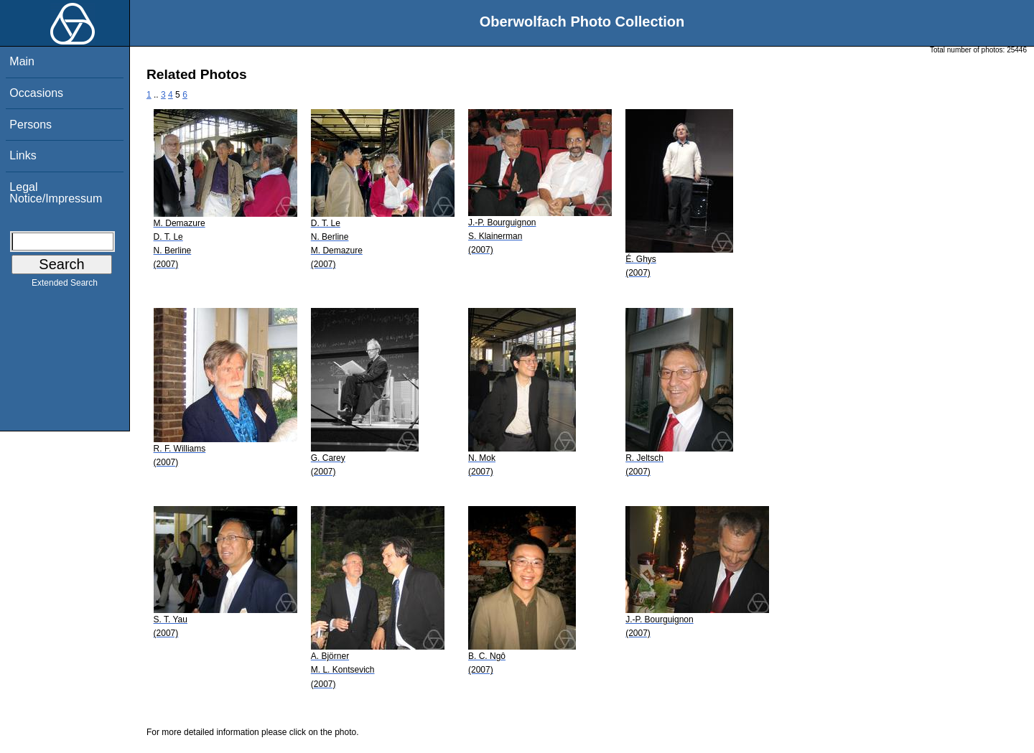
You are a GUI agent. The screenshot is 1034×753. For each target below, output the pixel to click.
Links (22, 155)
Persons (30, 124)
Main (21, 61)
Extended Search (65, 285)
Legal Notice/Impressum (55, 193)
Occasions (36, 93)
